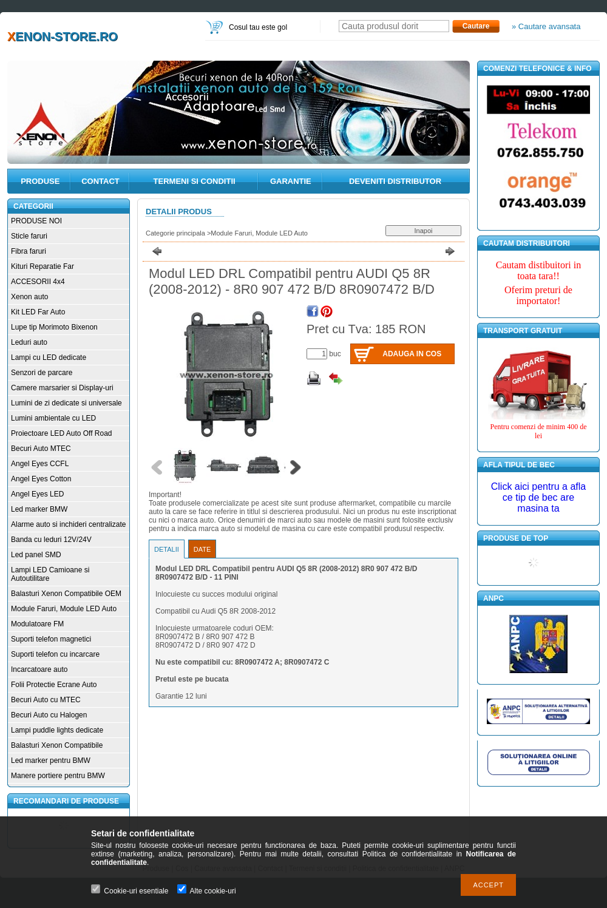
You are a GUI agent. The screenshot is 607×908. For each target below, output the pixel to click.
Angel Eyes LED (37, 494)
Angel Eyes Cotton (41, 479)
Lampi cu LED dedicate (48, 357)
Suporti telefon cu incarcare (55, 654)
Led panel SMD (36, 555)
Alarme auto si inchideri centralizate (68, 524)
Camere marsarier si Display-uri (62, 388)
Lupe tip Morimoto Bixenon (54, 327)
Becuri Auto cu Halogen (49, 715)
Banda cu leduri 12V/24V (51, 539)
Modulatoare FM (37, 624)
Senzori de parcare (41, 372)
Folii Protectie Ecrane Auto (54, 684)
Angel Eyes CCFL (40, 463)
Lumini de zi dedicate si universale (66, 403)
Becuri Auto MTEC (41, 448)
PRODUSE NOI (36, 221)
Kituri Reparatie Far (42, 266)
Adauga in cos (411, 354)
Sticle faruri (29, 236)
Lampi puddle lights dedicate (57, 730)
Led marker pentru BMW (50, 760)
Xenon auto (29, 297)
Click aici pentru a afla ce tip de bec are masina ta (538, 497)
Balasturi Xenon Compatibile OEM (66, 593)
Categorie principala (175, 233)
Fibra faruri (28, 251)
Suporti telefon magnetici (51, 639)
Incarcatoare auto (39, 669)
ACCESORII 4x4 (38, 281)
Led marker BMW (39, 509)
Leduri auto (29, 342)
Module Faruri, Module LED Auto (64, 609)
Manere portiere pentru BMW (58, 775)
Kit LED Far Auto (38, 312)
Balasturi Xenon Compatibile (57, 745)
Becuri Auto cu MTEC (46, 700)
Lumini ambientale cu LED (53, 418)
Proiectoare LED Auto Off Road (61, 433)
